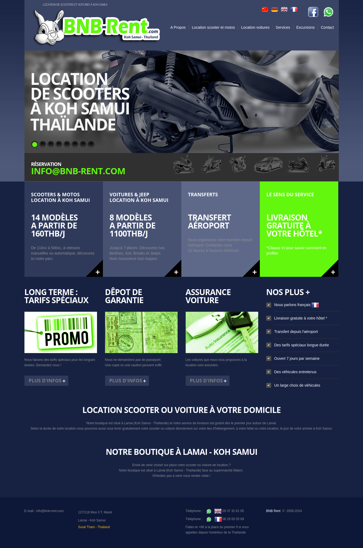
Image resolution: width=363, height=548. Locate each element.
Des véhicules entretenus (295, 372)
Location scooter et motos (213, 27)
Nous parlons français (296, 305)
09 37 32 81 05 (225, 511)
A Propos (178, 27)
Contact (327, 27)
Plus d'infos (45, 380)
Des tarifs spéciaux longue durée (301, 345)
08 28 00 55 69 (225, 519)
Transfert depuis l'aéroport (296, 331)
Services (283, 27)
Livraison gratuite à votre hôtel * (300, 318)
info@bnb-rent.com (50, 511)
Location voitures (255, 27)
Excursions (305, 27)
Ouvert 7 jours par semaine (297, 358)
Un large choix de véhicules (297, 385)
